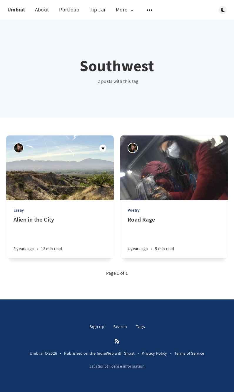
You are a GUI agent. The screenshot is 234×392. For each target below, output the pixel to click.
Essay (19, 210)
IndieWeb (105, 353)
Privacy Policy (154, 353)
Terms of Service (189, 353)
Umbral (16, 9)
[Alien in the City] (60, 237)
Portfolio (69, 9)
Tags (140, 326)
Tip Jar (98, 9)
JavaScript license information (117, 366)
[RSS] (117, 341)
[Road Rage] (174, 237)
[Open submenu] (149, 10)
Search (120, 326)
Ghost (129, 353)
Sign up (96, 326)
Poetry (134, 210)
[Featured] (102, 148)
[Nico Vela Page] (19, 148)
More (125, 10)
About (42, 9)
